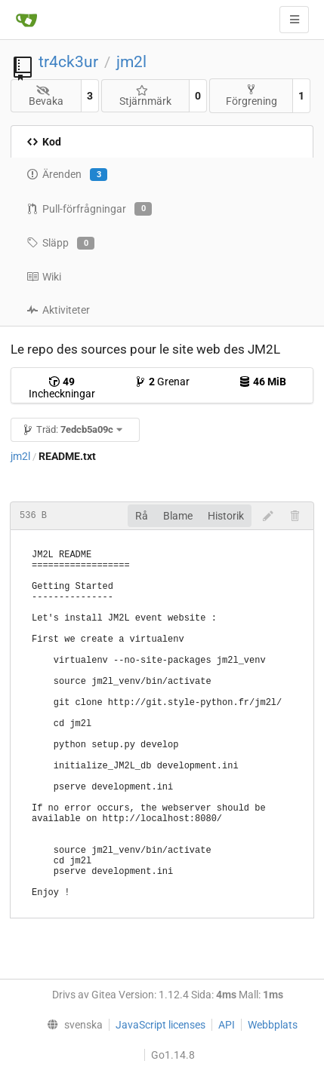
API (226, 1025)
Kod (43, 142)
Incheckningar (62, 388)
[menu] (72, 1025)
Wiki (43, 277)
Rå (141, 516)
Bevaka (46, 96)
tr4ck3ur (68, 62)
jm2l (131, 62)
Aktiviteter (58, 310)
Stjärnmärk (145, 96)
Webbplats (273, 1025)
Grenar (162, 382)
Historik (226, 516)
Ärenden (66, 175)
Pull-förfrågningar (89, 209)
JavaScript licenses (160, 1025)
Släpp (60, 243)
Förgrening (251, 95)
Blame (178, 516)
